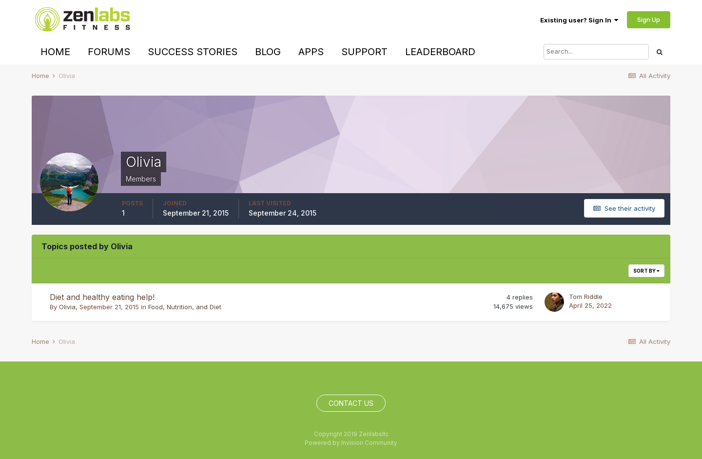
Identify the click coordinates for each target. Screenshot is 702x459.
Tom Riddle (586, 296)
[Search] (596, 52)
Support (364, 52)
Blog (268, 52)
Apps (311, 52)
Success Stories (192, 52)
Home (55, 52)
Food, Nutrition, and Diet (184, 307)
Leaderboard (440, 52)
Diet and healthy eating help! (102, 297)
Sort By (646, 271)
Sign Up (648, 19)
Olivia (67, 307)
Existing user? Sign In (579, 20)
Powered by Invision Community (351, 442)
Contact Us (351, 403)
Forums (109, 52)
